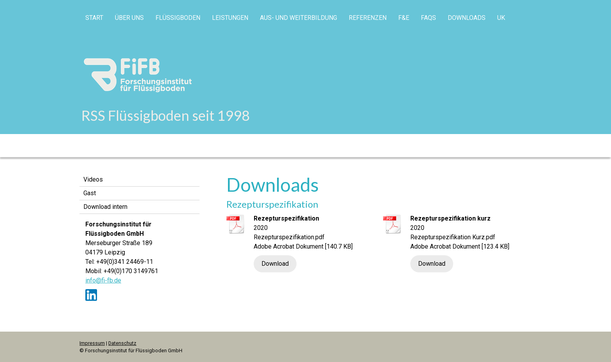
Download (275, 263)
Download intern (105, 206)
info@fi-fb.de (103, 280)
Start (94, 17)
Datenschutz (122, 343)
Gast (89, 193)
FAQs (428, 17)
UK (501, 17)
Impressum (92, 343)
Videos (93, 179)
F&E (403, 17)
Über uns (129, 17)
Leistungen (230, 17)
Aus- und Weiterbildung (298, 17)
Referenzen (368, 17)
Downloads (467, 17)
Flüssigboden (177, 17)
